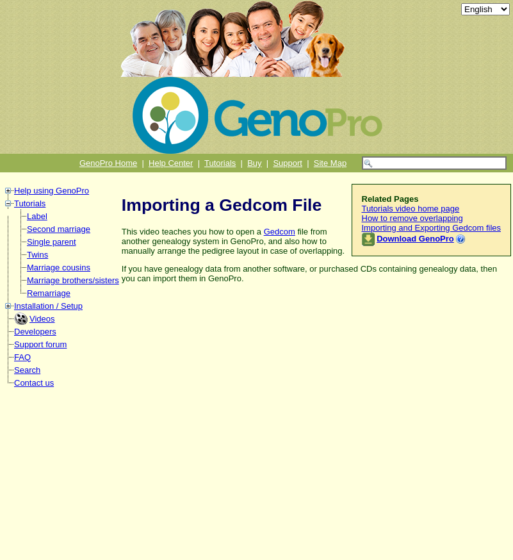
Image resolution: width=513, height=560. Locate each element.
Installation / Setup (48, 306)
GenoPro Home (108, 163)
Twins (37, 254)
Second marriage (58, 229)
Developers (35, 331)
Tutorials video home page (411, 208)
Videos (42, 319)
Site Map (330, 163)
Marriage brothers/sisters (73, 280)
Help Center (171, 163)
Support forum (40, 344)
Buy (254, 163)
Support (287, 163)
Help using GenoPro (51, 190)
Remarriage (48, 293)
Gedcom (279, 231)
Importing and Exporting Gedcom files (431, 228)
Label (37, 216)
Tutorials (220, 163)
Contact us (34, 383)
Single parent (51, 242)
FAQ (22, 357)
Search (27, 370)
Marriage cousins (58, 267)
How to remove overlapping (412, 218)
